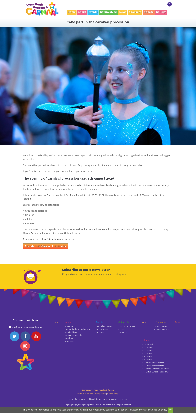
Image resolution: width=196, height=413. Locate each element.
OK (170, 410)
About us (69, 326)
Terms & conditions (85, 393)
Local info (69, 338)
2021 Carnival (147, 353)
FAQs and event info (73, 335)
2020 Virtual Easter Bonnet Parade (156, 372)
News (122, 12)
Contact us (69, 341)
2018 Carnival (147, 359)
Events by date (102, 329)
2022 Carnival (147, 350)
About (82, 12)
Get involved (108, 12)
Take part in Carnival (126, 326)
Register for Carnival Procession (45, 246)
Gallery (161, 12)
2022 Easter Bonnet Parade (153, 365)
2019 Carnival (147, 356)
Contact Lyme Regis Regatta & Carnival (98, 390)
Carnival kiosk (71, 332)
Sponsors (135, 12)
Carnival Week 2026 (104, 326)
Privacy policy (100, 393)
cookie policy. (161, 410)
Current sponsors (161, 326)
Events (93, 12)
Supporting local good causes (77, 329)
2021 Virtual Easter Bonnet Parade (155, 368)
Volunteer (122, 332)
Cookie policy (112, 393)
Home (72, 12)
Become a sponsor (161, 329)
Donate (149, 12)
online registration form (79, 171)
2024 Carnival (147, 344)
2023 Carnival (147, 347)
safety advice (52, 239)
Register (122, 329)
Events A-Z (100, 332)
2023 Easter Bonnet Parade (153, 362)
